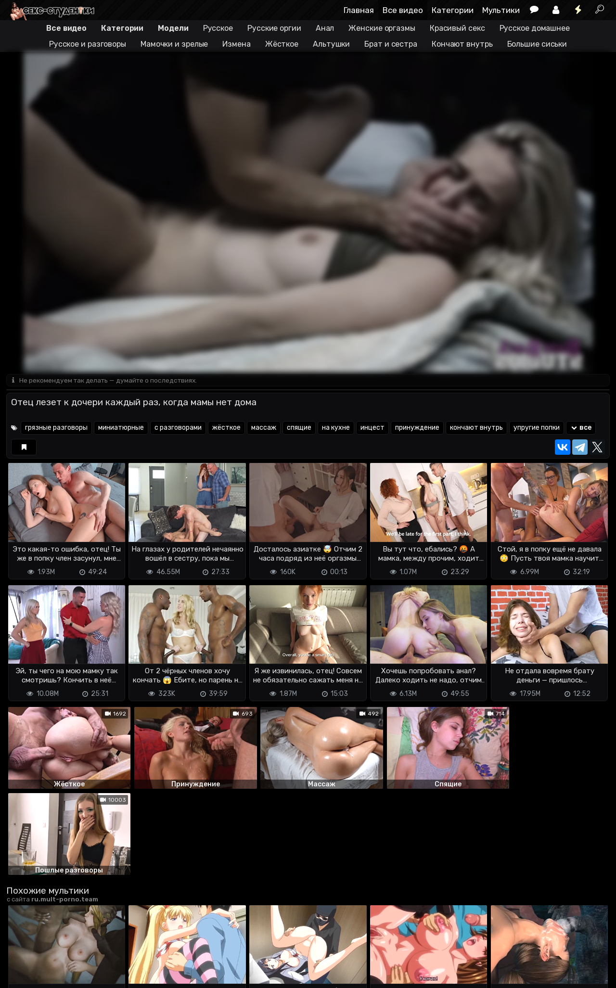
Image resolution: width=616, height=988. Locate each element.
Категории (453, 10)
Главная (359, 10)
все (581, 428)
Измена (236, 44)
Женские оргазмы (381, 28)
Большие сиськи (537, 44)
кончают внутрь (476, 428)
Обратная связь (106, 964)
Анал (325, 28)
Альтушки (331, 44)
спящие (299, 428)
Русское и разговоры (87, 44)
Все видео (403, 10)
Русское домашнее (535, 28)
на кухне (336, 428)
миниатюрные (121, 428)
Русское (218, 28)
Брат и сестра (390, 44)
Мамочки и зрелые (174, 44)
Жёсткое (281, 44)
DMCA (22, 964)
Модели (173, 28)
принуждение (417, 428)
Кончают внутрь (462, 44)
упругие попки (536, 428)
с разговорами (178, 428)
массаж (263, 428)
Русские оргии (274, 28)
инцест (372, 428)
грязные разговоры (56, 428)
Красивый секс (457, 28)
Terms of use (56, 964)
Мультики (501, 10)
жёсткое (226, 428)
